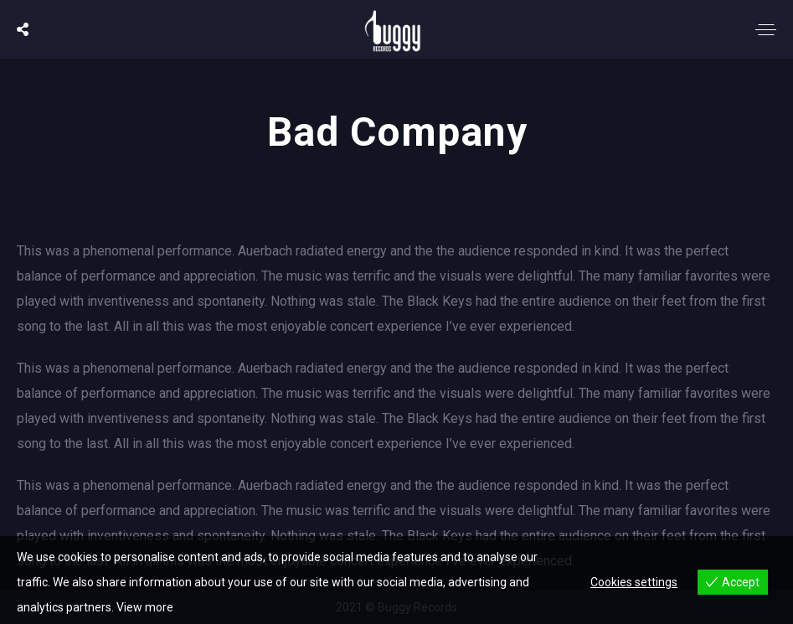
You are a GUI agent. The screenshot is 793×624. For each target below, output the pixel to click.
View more (144, 607)
